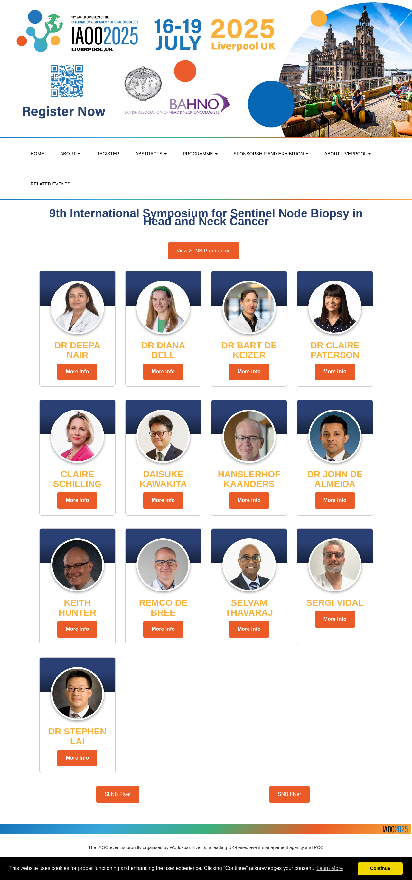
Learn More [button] (329, 868)
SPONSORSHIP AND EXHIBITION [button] (271, 153)
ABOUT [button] (70, 153)
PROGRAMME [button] (200, 153)
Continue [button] (380, 868)
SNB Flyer (289, 794)
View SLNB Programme (203, 250)
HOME (37, 153)
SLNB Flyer (118, 794)
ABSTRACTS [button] (151, 153)
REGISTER (107, 153)
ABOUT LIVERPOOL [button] (347, 153)
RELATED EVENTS (50, 183)
